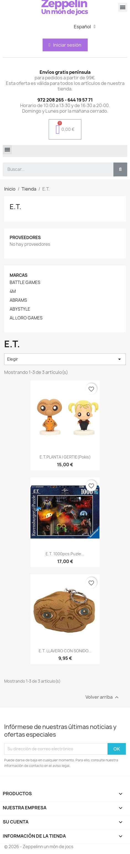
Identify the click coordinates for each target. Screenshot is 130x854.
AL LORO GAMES (26, 318)
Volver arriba (102, 697)
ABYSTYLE (20, 309)
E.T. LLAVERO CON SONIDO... (65, 650)
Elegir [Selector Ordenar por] (65, 359)
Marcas (18, 275)
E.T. (15, 206)
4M (13, 291)
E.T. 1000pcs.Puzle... (65, 553)
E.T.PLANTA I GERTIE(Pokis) (65, 457)
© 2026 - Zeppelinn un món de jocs (38, 847)
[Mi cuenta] (65, 45)
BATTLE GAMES (25, 282)
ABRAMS (18, 300)
